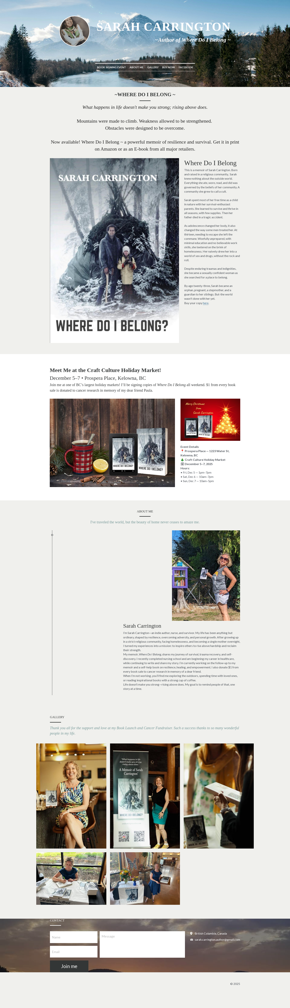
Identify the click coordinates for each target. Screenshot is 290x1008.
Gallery (153, 67)
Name (56, 937)
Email (56, 952)
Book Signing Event (111, 67)
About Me (137, 67)
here (205, 303)
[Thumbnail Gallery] (71, 796)
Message (108, 936)
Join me (69, 966)
